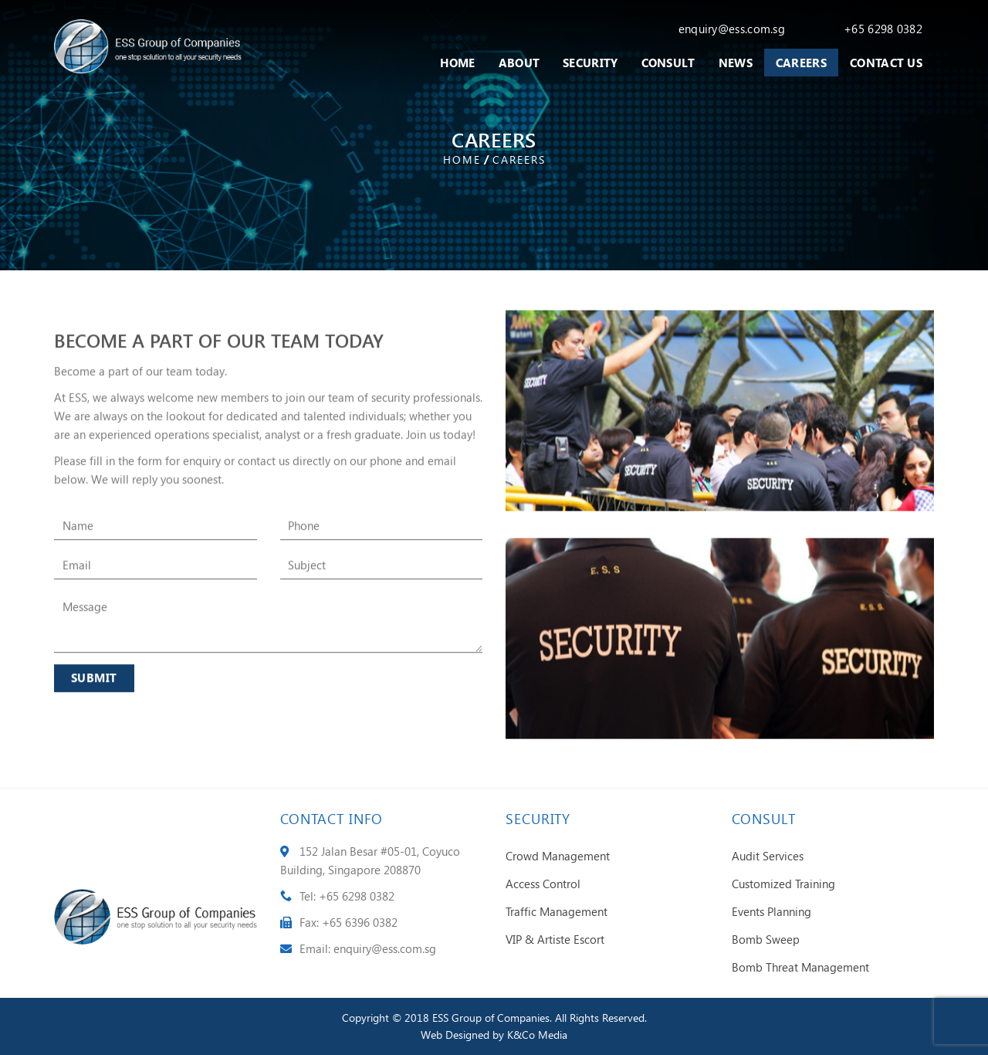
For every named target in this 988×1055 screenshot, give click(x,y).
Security (590, 62)
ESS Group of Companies (491, 1017)
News (736, 62)
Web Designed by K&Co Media (494, 1034)
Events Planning (771, 911)
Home (457, 62)
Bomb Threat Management (800, 967)
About (519, 62)
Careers (801, 62)
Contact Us (886, 62)
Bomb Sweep (766, 939)
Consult (668, 62)
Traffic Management (556, 911)
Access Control (543, 883)
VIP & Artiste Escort (555, 939)
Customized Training (783, 883)
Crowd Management (558, 855)
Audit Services (768, 855)
